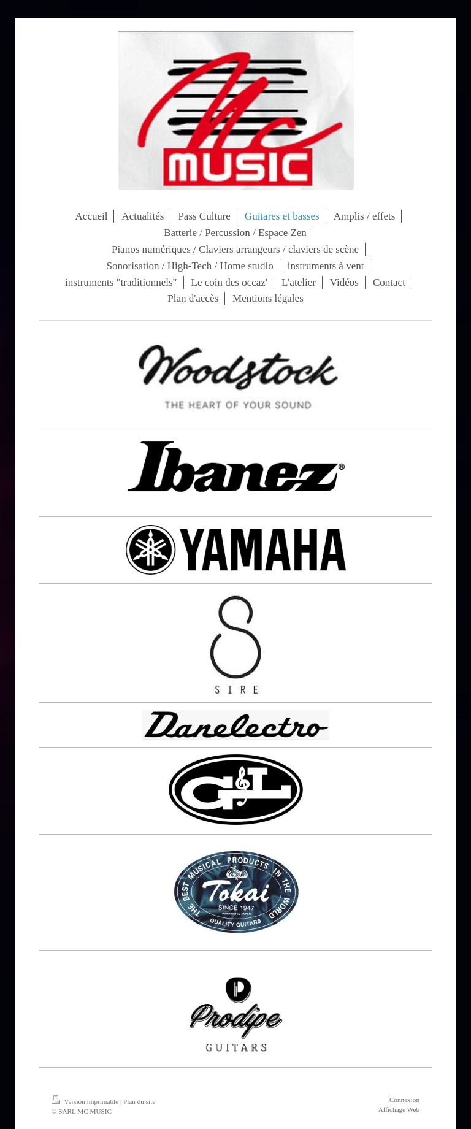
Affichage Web (398, 1109)
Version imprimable (86, 1101)
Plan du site (139, 1101)
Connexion (404, 1099)
